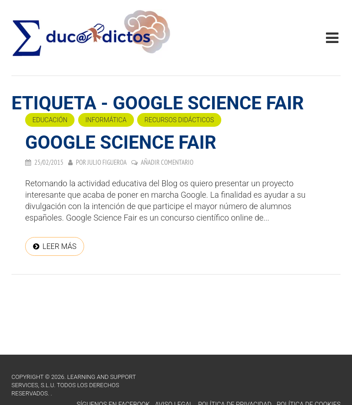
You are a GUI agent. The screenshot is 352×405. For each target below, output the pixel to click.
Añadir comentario (167, 162)
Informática (106, 120)
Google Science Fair (120, 142)
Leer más (59, 246)
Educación (49, 120)
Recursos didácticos (179, 120)
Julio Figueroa (107, 162)
